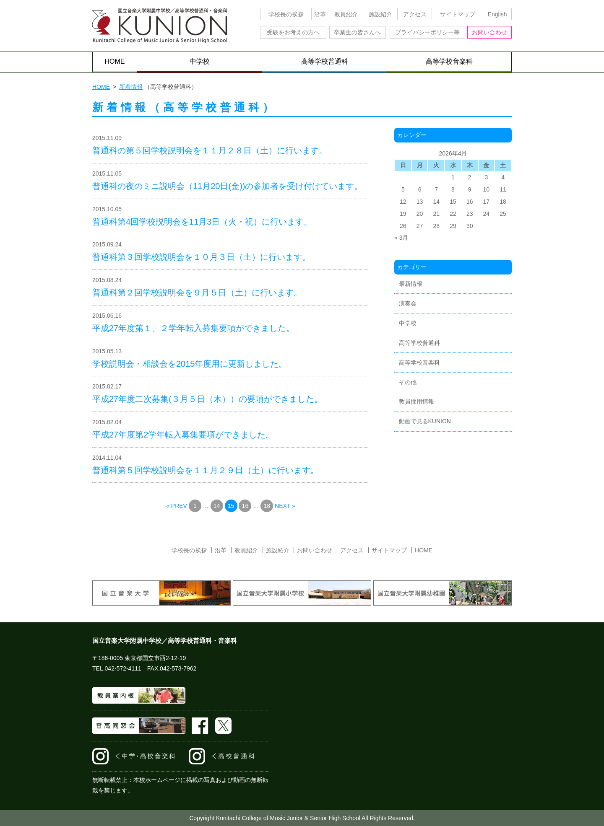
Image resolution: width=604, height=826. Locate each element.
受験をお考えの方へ (293, 32)
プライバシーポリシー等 (427, 32)
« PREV (176, 505)
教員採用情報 (416, 401)
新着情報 (131, 86)
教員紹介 (346, 14)
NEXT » (285, 505)
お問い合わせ (489, 32)
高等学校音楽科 (449, 61)
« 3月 (401, 237)
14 (216, 505)
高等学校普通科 (324, 61)
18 (266, 505)
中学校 (200, 61)
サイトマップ (457, 14)
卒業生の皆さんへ (357, 32)
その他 (408, 382)
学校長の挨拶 (286, 14)
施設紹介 (380, 14)
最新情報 (410, 283)
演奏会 (408, 303)
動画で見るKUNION (425, 421)
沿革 (320, 14)
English (497, 14)
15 (231, 505)
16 (245, 505)
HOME (115, 61)
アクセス (415, 14)
